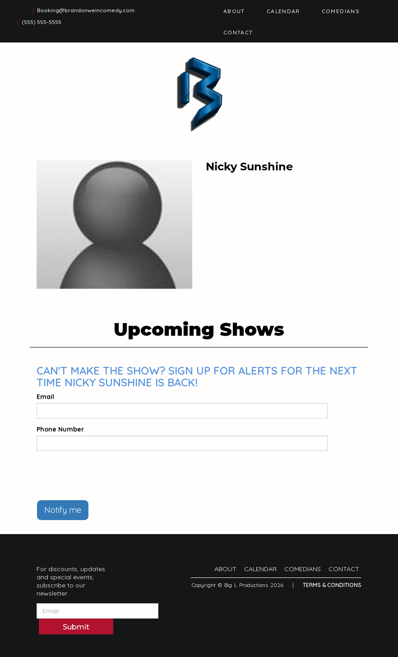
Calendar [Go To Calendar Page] (283, 11)
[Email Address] (97, 611)
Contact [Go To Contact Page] (238, 32)
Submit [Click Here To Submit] (76, 627)
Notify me (62, 510)
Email (45, 397)
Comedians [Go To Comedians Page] (341, 11)
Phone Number (60, 429)
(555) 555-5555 (41, 22)
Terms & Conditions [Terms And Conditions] (332, 585)
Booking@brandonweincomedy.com (85, 10)
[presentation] (105, 475)
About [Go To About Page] (234, 11)
